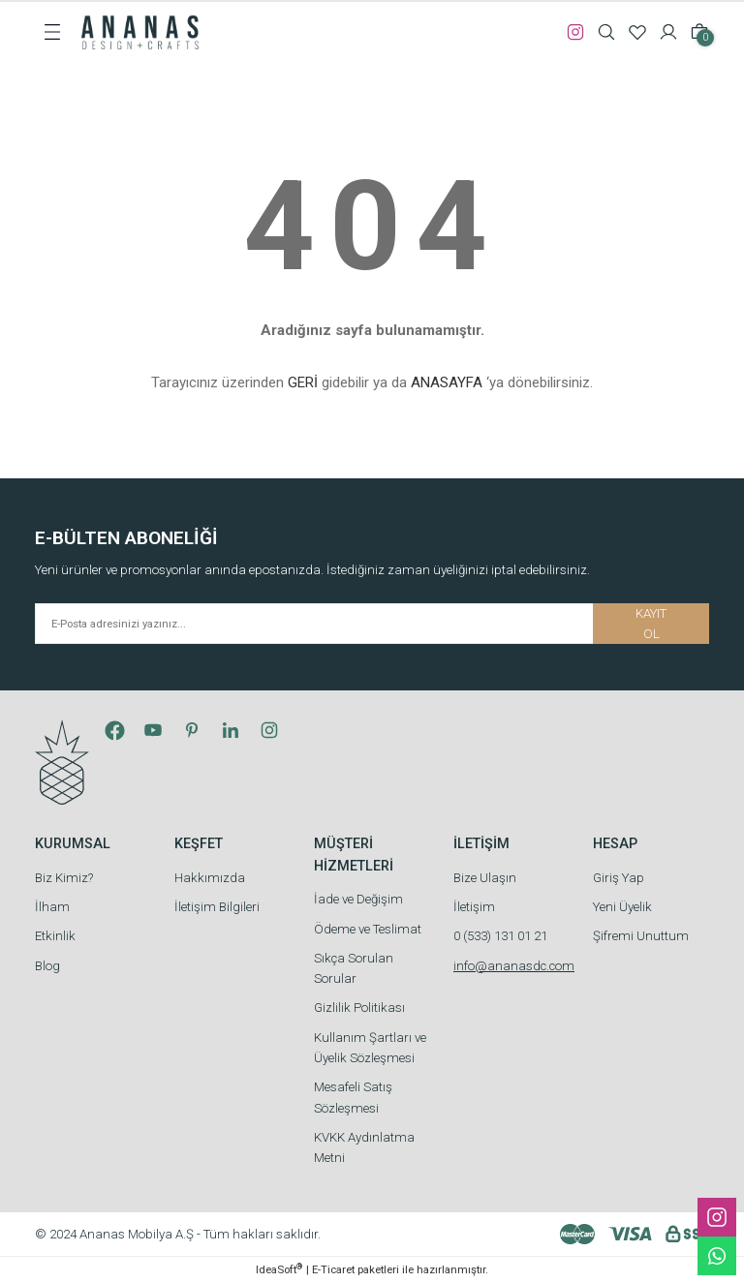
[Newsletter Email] (372, 623)
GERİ (303, 382)
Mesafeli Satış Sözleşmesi (353, 1097)
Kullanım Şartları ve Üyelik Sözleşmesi (370, 1047)
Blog (47, 966)
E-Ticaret (333, 1269)
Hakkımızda (209, 878)
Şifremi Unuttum (641, 936)
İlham (52, 907)
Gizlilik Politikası (359, 1007)
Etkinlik (55, 936)
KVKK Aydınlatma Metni (364, 1147)
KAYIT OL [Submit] (651, 623)
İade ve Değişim (358, 899)
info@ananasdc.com (513, 966)
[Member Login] (668, 32)
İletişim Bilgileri (217, 907)
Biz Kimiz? (64, 878)
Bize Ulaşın (484, 878)
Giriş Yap (618, 878)
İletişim (474, 907)
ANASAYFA (446, 382)
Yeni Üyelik (622, 907)
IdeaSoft (279, 1269)
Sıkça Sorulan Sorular (353, 968)
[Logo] (140, 31)
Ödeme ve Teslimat (367, 929)
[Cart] (699, 32)
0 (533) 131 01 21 (500, 936)
